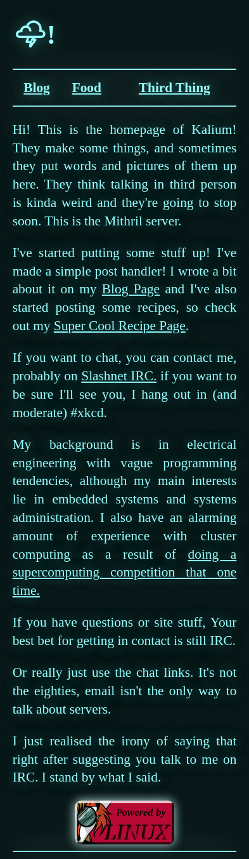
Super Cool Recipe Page (120, 325)
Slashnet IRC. (118, 375)
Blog (36, 87)
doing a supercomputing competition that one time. (125, 573)
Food (86, 87)
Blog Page (131, 288)
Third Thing (174, 87)
